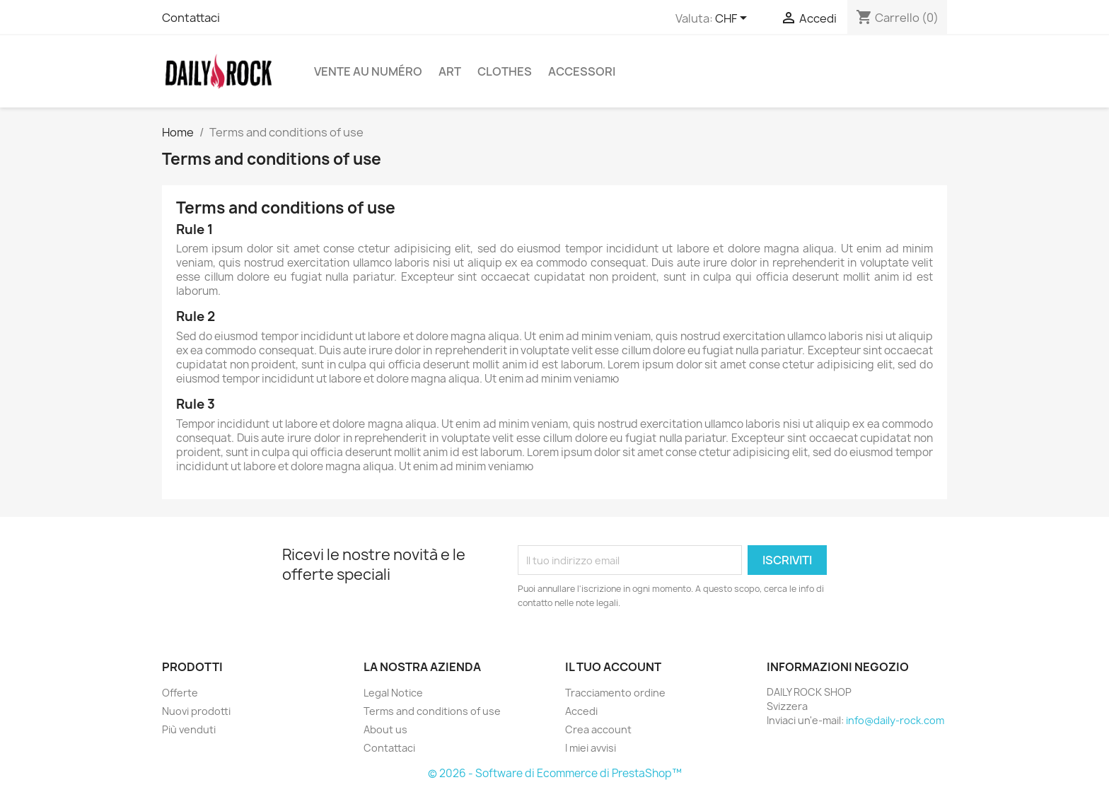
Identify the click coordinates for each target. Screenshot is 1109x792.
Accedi (581, 711)
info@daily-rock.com (895, 720)
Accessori (581, 71)
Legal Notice (393, 692)
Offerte (180, 692)
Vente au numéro (368, 71)
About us (385, 729)
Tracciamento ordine (615, 692)
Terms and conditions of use (432, 711)
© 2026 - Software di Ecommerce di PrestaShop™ (555, 773)
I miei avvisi (590, 748)
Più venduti (189, 729)
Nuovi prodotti (196, 711)
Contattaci (191, 17)
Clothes (504, 71)
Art (450, 71)
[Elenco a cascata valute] (733, 19)
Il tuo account (613, 667)
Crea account (598, 729)
